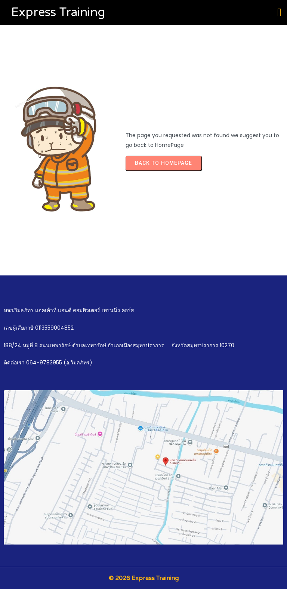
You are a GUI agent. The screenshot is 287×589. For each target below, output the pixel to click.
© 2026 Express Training (144, 578)
